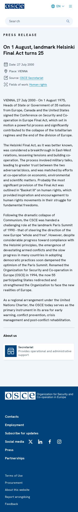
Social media (14, 441)
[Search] (68, 21)
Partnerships (15, 458)
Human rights (38, 84)
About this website (17, 490)
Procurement (13, 483)
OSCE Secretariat (31, 78)
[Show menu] (70, 6)
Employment (14, 425)
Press (9, 450)
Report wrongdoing (17, 497)
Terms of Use (14, 475)
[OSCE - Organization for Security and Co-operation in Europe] (14, 6)
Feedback (11, 504)
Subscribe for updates (21, 433)
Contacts (12, 416)
